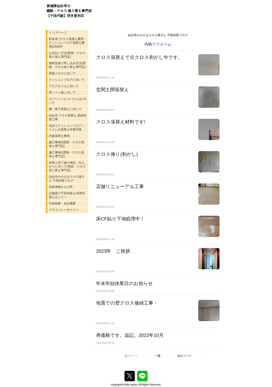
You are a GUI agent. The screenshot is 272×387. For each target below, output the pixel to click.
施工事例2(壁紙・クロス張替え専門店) (66, 144)
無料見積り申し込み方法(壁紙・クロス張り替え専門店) (67, 65)
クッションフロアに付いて (67, 79)
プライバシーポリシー (64, 209)
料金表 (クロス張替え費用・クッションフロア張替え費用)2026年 (67, 42)
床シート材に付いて (62, 92)
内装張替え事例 (59, 136)
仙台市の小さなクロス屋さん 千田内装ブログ (67, 178)
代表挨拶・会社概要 (62, 203)
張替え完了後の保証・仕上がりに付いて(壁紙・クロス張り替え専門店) (67, 166)
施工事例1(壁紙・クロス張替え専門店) (66, 154)
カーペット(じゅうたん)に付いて (67, 100)
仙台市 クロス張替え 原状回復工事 (67, 117)
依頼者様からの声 (61, 187)
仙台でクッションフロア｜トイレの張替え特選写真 (67, 127)
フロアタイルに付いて (64, 86)
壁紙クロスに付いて (62, 73)
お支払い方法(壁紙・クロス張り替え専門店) (67, 54)
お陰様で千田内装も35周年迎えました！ (67, 195)
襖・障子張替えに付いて (65, 109)
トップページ (58, 32)
